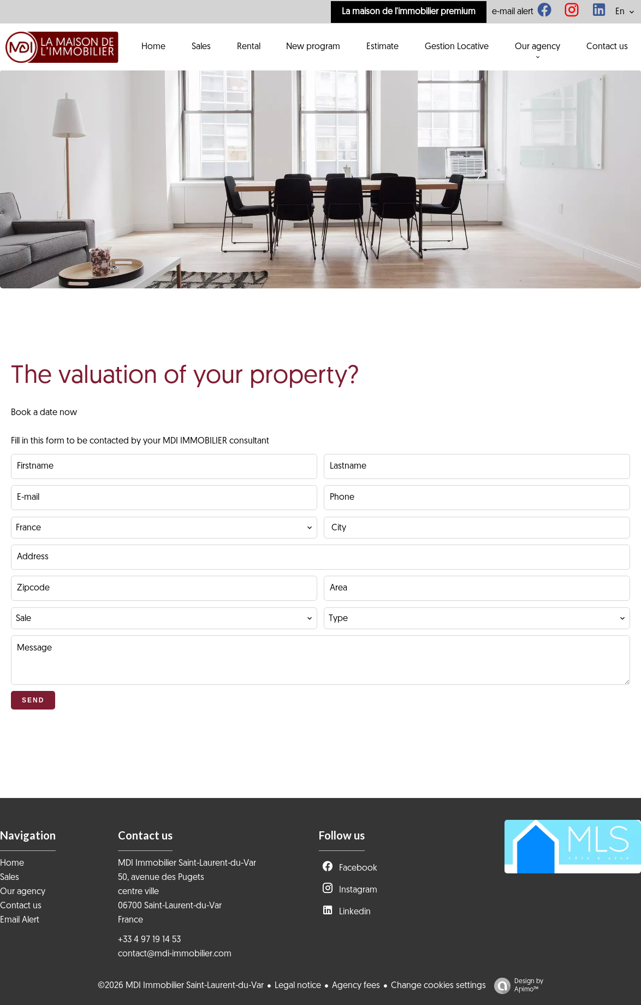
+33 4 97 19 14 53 (149, 940)
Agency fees (356, 986)
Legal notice (298, 986)
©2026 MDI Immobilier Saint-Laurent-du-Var (181, 986)
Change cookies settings (438, 986)
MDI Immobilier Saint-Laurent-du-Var (187, 863)
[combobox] (164, 528)
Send (33, 700)
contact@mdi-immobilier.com (175, 954)
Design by (516, 986)
